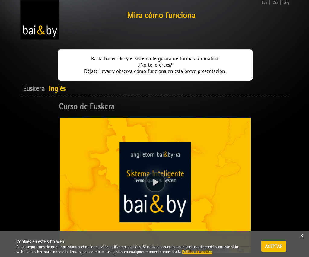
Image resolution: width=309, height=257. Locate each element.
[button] (155, 182)
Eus (264, 2)
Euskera (34, 88)
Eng (286, 2)
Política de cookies (197, 251)
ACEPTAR (273, 246)
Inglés (57, 88)
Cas (275, 2)
